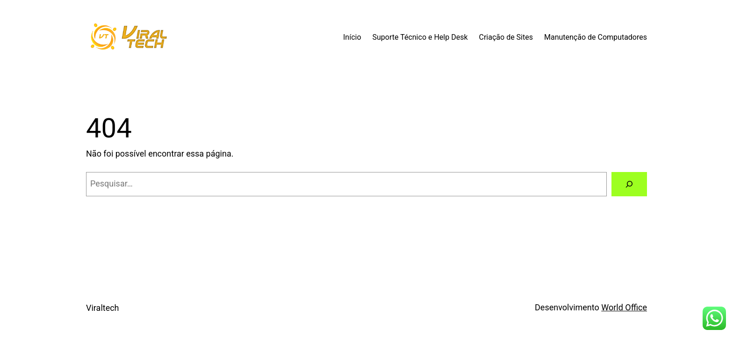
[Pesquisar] (629, 184)
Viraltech (102, 308)
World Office (624, 307)
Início (352, 37)
